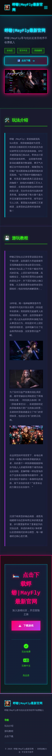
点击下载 (8, 736)
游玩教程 (8, 731)
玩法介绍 (8, 726)
